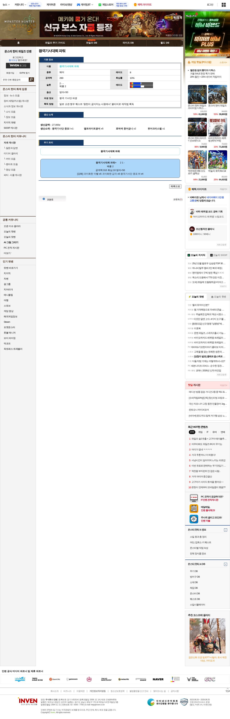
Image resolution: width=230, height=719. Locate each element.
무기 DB (194, 571)
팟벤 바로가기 (11, 268)
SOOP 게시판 (10, 128)
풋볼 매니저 (10, 333)
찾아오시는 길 (159, 691)
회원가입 (10, 73)
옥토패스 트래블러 (13, 349)
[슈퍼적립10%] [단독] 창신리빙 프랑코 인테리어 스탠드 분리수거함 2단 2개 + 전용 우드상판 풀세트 (208, 397)
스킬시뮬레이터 (197, 604)
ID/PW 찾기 (25, 73)
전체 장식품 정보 (198, 553)
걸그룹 (7, 284)
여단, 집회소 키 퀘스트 (200, 542)
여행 (6, 300)
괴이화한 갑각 (109, 173)
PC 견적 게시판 (11, 248)
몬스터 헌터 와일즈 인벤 (18, 51)
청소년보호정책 (117, 691)
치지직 (7, 273)
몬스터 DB (195, 593)
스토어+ (223, 62)
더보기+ (223, 189)
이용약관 (80, 691)
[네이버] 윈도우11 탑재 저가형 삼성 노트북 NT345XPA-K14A (208, 415)
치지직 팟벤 (10, 122)
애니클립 (8, 295)
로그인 (210, 4)
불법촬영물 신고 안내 (139, 691)
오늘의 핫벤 (10, 231)
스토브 (7, 306)
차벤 (6, 279)
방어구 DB (195, 576)
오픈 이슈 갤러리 (12, 226)
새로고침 (220, 245)
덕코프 (7, 343)
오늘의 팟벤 (10, 237)
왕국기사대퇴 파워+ (106, 162)
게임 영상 (8, 311)
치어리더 (8, 289)
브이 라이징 (10, 338)
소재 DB (194, 582)
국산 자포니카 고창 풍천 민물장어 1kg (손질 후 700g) (208, 403)
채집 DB (194, 588)
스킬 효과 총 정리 (198, 536)
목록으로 (175, 186)
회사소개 (54, 691)
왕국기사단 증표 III (130, 173)
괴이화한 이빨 (91, 173)
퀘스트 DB (195, 599)
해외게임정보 (10, 316)
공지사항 (175, 691)
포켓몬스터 (9, 327)
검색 (31, 79)
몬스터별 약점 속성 (199, 548)
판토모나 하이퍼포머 (199, 409)
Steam (7, 322)
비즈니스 (67, 691)
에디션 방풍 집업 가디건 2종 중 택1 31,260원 (208, 392)
